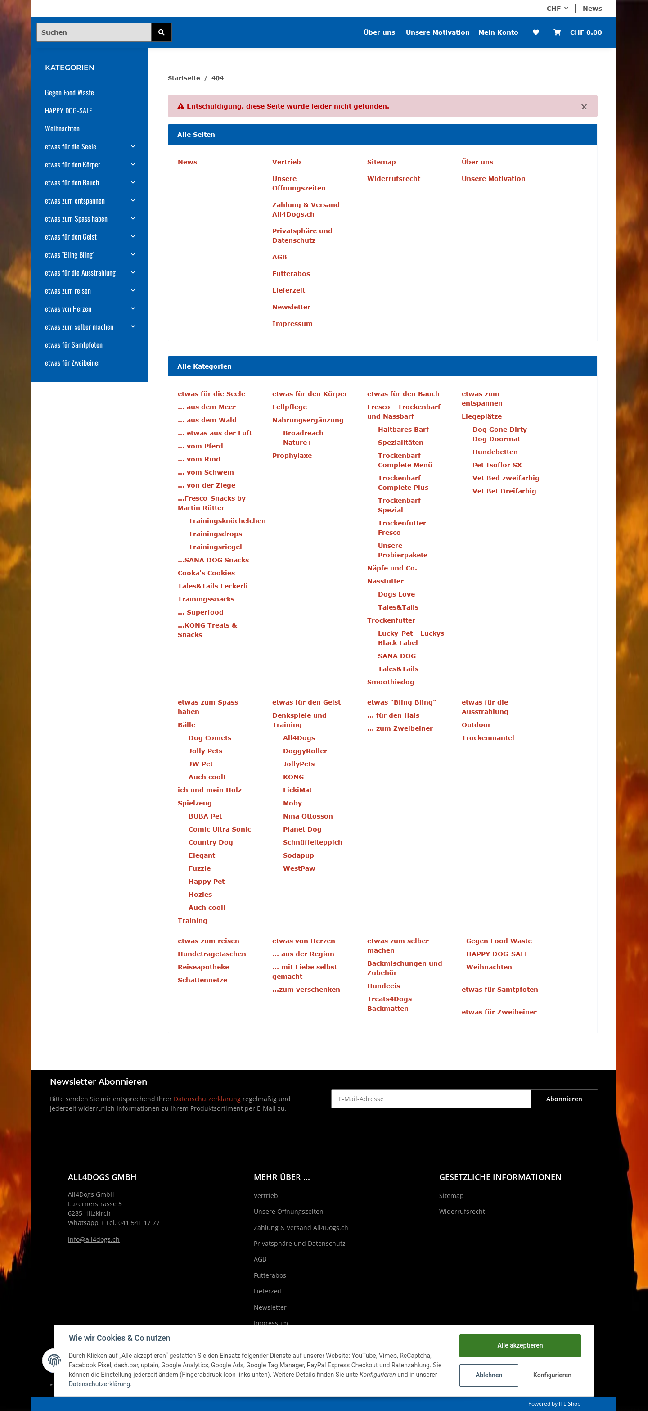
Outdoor (476, 724)
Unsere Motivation (438, 32)
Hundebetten (495, 452)
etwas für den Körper (72, 164)
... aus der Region (303, 954)
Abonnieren (564, 1098)
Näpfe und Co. (392, 568)
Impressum (292, 323)
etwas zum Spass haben (76, 218)
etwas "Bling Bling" (69, 254)
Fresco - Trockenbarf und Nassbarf (404, 411)
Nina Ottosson (308, 816)
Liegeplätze (482, 416)
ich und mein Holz (210, 790)
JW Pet (201, 764)
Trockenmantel (488, 738)
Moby (292, 803)
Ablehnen (489, 1375)
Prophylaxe (292, 455)
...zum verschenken (306, 989)
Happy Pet (207, 881)
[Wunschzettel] (536, 32)
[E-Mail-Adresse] (431, 1098)
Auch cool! (207, 777)
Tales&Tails (398, 607)
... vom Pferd (200, 446)
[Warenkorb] (577, 32)
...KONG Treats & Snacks (207, 629)
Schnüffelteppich (312, 842)
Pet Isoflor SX (497, 465)
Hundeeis (383, 986)
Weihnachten (489, 967)
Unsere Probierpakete (403, 550)
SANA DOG (397, 656)
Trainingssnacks (206, 599)
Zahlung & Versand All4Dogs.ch (306, 209)
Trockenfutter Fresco (402, 527)
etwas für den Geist (71, 236)
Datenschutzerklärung (207, 1098)
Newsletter (291, 307)
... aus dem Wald (207, 420)
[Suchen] (94, 32)
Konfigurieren (552, 1375)
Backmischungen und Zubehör (404, 968)
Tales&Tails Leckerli (213, 586)
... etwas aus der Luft (215, 433)
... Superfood (201, 612)
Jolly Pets (205, 751)
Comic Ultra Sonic (220, 829)
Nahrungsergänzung (308, 420)
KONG (293, 777)
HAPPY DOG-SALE (497, 954)
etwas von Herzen (68, 308)
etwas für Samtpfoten (500, 989)
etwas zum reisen (68, 290)
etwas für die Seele (70, 146)
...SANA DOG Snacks (213, 560)
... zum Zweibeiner (400, 728)
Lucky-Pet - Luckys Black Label (411, 638)
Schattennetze (202, 980)
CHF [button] (554, 8)
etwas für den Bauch (72, 182)
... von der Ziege (206, 485)
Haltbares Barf (403, 429)
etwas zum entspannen (75, 200)
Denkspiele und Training (299, 719)
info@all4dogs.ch (94, 1239)
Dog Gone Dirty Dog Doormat (499, 434)
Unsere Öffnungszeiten (299, 183)
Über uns (379, 32)
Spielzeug (195, 803)
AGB (279, 257)
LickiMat (297, 790)
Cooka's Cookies (206, 573)
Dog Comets (210, 738)
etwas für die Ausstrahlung (80, 272)
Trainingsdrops (215, 534)
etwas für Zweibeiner (499, 1012)
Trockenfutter (391, 620)
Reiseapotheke (203, 967)
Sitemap (381, 162)
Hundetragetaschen (212, 954)
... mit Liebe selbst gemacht (304, 971)
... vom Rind (199, 459)
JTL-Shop (569, 1403)
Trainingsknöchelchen (227, 521)
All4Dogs (299, 738)
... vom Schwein (206, 472)
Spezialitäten (400, 442)
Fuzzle (200, 868)
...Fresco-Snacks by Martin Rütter (212, 502)
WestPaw (299, 868)
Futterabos (291, 273)
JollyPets (299, 764)
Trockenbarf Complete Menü (405, 460)
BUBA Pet (205, 816)
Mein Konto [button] (498, 32)
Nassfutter (385, 581)
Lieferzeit (288, 290)
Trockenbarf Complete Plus (403, 482)
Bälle (186, 724)
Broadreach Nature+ (303, 437)
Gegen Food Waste (499, 941)
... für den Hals (393, 715)
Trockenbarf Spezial (399, 505)
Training (192, 920)
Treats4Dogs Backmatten (389, 1003)
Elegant (202, 855)
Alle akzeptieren (520, 1345)
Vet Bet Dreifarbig (504, 491)
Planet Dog (302, 829)
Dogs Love (396, 594)
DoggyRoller (305, 751)
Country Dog (211, 842)
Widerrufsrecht (393, 178)
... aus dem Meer (207, 407)
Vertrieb (286, 162)
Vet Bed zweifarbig (506, 478)
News (592, 8)
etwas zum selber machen (79, 326)
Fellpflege (289, 407)
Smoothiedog (390, 682)
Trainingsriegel (215, 547)
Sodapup (298, 855)
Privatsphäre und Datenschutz (302, 235)
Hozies (200, 894)
